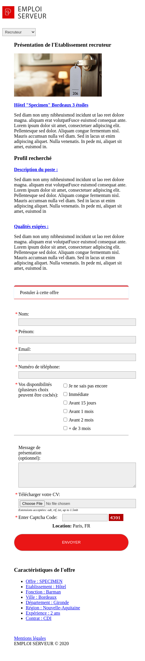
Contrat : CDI (38, 618)
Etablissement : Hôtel (46, 586)
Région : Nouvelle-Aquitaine (53, 607)
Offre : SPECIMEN (44, 581)
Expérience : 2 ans (43, 613)
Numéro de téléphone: (39, 367)
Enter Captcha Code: (37, 517)
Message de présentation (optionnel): (29, 453)
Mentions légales (30, 638)
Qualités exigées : (31, 226)
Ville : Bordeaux (41, 597)
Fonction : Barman (43, 591)
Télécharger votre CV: (39, 494)
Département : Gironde (47, 602)
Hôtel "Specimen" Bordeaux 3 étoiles (51, 104)
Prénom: (26, 331)
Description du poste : (36, 169)
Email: (24, 349)
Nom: (23, 314)
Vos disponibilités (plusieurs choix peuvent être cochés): (38, 389)
